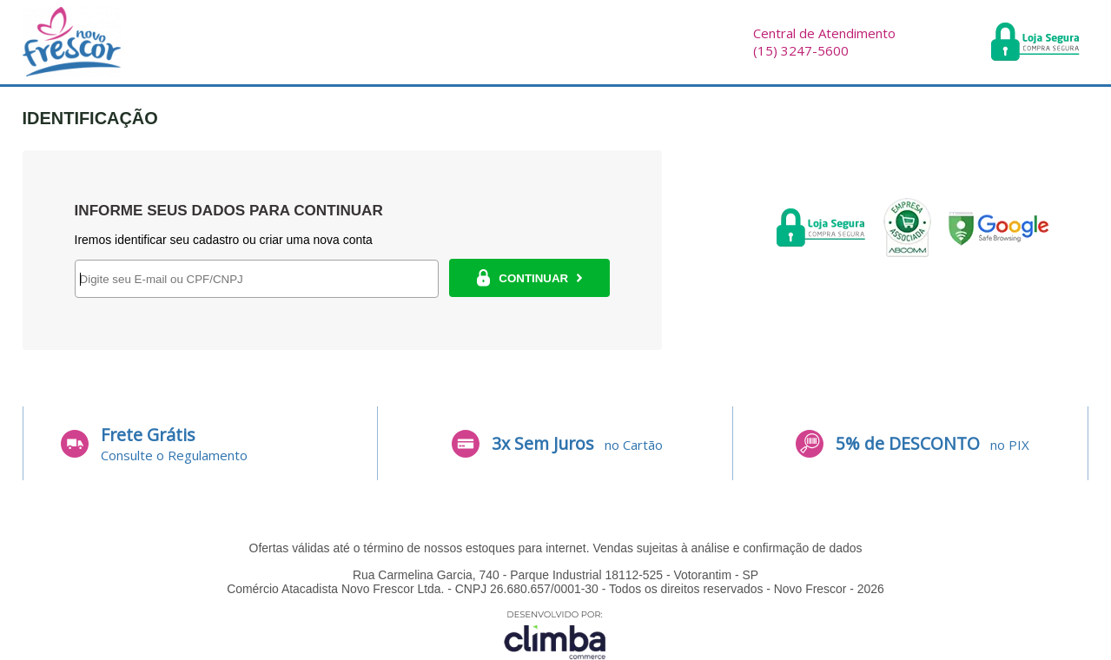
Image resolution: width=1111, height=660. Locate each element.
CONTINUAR (529, 278)
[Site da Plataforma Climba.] (555, 634)
